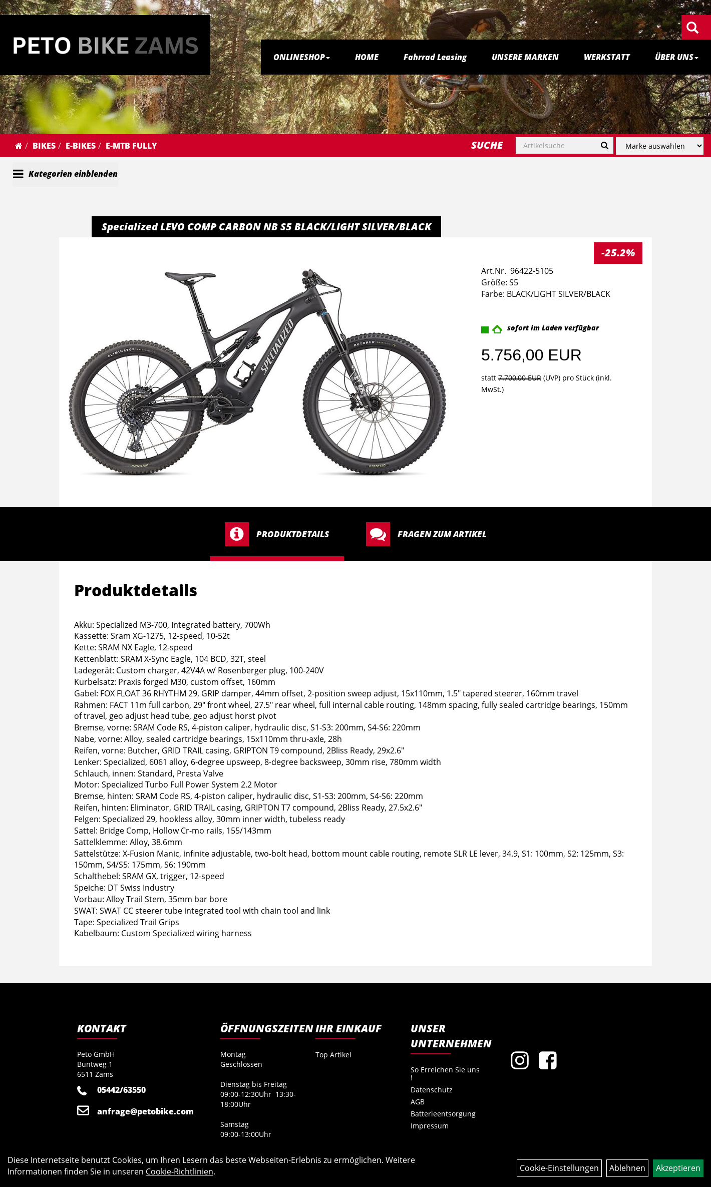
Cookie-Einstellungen (559, 1167)
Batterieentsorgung (443, 1113)
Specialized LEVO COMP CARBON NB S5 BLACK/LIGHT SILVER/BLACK (266, 226)
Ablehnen (627, 1167)
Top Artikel (333, 1054)
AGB (418, 1101)
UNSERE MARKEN (525, 57)
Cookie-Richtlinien (179, 1171)
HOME (367, 57)
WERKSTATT (607, 57)
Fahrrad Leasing (435, 57)
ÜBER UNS (676, 57)
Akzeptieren (678, 1167)
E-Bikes (81, 145)
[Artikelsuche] (692, 28)
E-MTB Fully (131, 145)
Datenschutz (432, 1089)
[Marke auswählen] (659, 146)
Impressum (430, 1125)
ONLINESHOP (301, 57)
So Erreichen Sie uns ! (445, 1073)
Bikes (44, 145)
